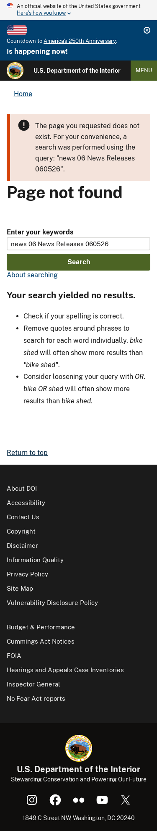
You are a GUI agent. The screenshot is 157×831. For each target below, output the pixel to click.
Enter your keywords (40, 232)
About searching (32, 275)
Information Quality (35, 559)
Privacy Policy (27, 574)
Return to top (27, 453)
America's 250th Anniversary (80, 41)
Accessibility (26, 502)
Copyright (21, 531)
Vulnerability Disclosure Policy (52, 602)
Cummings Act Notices (41, 641)
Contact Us (23, 517)
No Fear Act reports (36, 698)
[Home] (15, 70)
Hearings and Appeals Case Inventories (65, 669)
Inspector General (33, 684)
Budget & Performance (41, 627)
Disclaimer (22, 545)
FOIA (14, 655)
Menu (144, 70)
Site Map (20, 588)
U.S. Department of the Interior (77, 70)
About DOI (22, 488)
